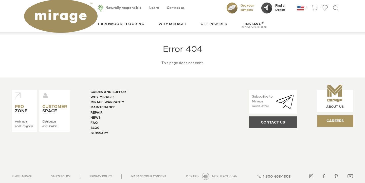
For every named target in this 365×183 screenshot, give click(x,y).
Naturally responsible (106, 8)
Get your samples (240, 8)
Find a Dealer (273, 8)
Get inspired (196, 24)
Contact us (158, 8)
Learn (136, 8)
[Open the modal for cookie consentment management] (148, 142)
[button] (236, 24)
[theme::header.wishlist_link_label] (325, 8)
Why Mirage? (155, 24)
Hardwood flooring (103, 24)
